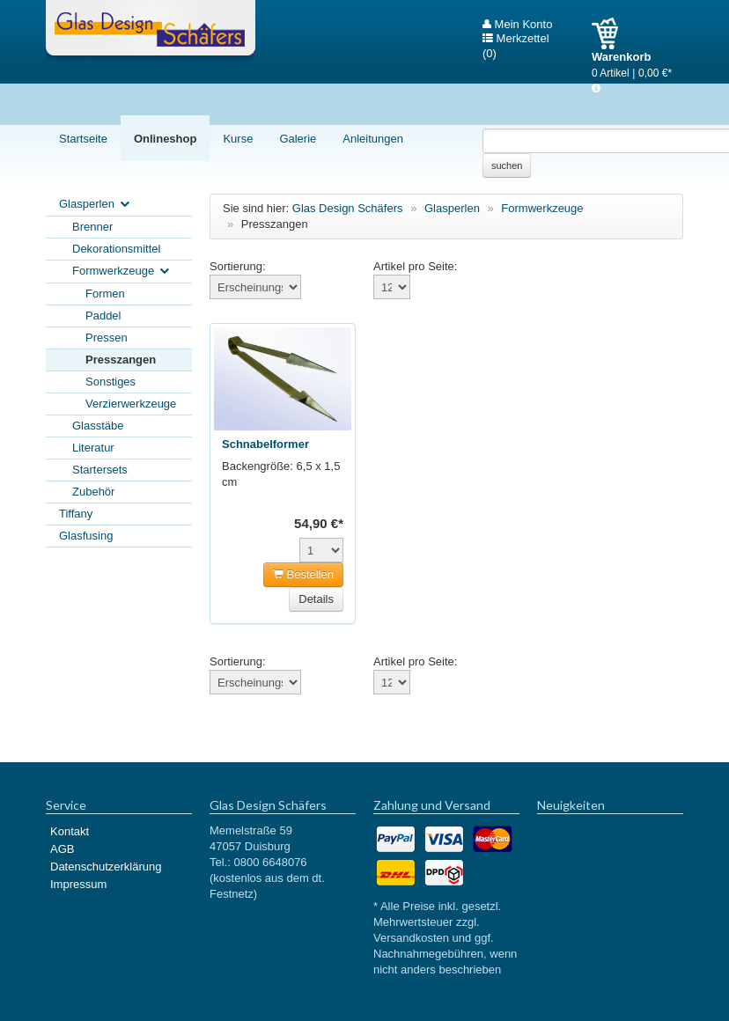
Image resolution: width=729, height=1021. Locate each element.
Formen (105, 293)
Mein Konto (517, 25)
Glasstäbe (98, 425)
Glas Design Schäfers (150, 31)
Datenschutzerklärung (105, 866)
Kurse (238, 138)
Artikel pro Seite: (415, 266)
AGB (62, 849)
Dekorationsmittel (116, 248)
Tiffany (75, 513)
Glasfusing (86, 535)
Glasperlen (95, 204)
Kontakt (69, 831)
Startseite (83, 138)
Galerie (297, 138)
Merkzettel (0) (515, 39)
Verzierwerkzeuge (130, 403)
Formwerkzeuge (122, 271)
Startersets (100, 469)
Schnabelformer (265, 444)
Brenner (92, 226)
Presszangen (120, 359)
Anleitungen (372, 138)
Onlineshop (165, 138)
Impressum (78, 884)
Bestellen (303, 574)
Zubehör (93, 491)
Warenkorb (611, 33)
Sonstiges (110, 381)
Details (316, 599)
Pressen (106, 337)
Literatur (93, 447)
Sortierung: (238, 266)
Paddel (103, 315)
